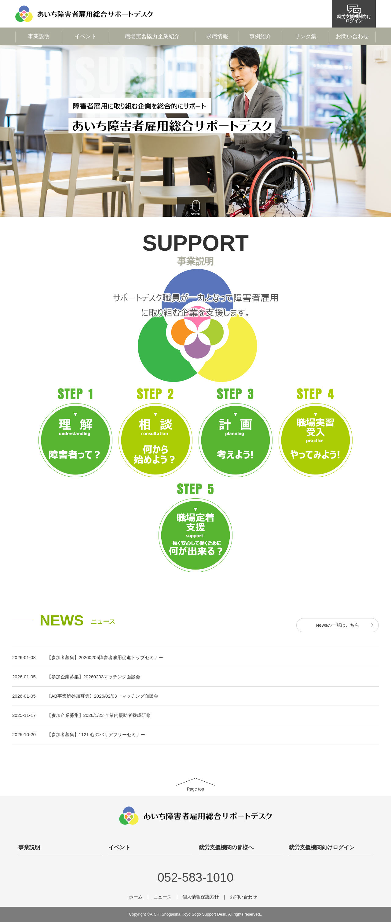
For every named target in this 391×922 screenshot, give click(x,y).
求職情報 (217, 36)
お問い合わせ (352, 36)
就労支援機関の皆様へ (226, 847)
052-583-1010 (195, 877)
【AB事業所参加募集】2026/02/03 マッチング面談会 (102, 696)
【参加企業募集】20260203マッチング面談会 (94, 676)
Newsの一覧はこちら (338, 625)
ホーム (136, 896)
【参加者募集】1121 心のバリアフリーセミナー (96, 734)
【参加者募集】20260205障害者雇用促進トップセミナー (105, 657)
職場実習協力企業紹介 (152, 36)
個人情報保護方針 (200, 896)
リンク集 (305, 36)
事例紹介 (260, 36)
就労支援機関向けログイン (354, 14)
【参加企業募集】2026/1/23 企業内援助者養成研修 (99, 715)
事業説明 (39, 36)
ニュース (162, 896)
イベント (86, 36)
